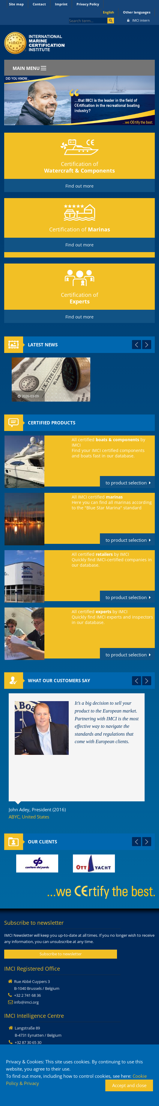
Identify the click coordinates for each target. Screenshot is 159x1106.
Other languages (136, 12)
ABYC (14, 817)
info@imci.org (26, 1002)
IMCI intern (138, 20)
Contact (39, 4)
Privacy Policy (87, 4)
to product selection (126, 483)
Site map (16, 4)
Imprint (61, 4)
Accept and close (129, 1085)
